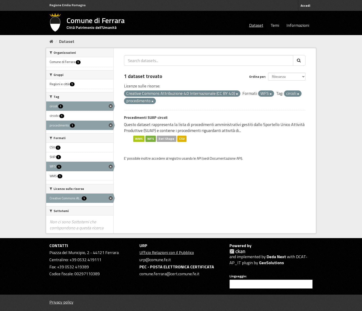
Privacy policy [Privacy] (61, 302)
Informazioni (298, 25)
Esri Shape (166, 138)
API (199, 158)
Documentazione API (225, 158)
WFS (150, 138)
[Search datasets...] (208, 60)
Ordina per (257, 76)
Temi (275, 25)
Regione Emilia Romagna (67, 5)
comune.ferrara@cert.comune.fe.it (169, 274)
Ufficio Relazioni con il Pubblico (166, 252)
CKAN (237, 251)
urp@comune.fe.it (155, 260)
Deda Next (276, 257)
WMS (139, 138)
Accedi (305, 5)
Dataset (256, 25)
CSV (182, 138)
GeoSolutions (271, 263)
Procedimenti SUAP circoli (145, 117)
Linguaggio (237, 276)
